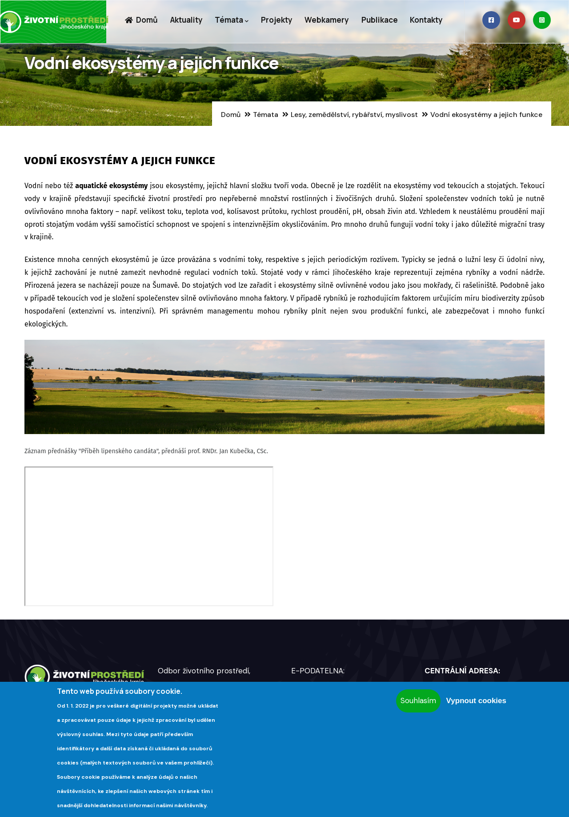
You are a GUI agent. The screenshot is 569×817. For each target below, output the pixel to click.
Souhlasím (418, 700)
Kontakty (430, 21)
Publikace (383, 21)
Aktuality (187, 21)
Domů (141, 21)
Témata (233, 21)
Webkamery (330, 21)
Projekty (279, 21)
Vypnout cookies (476, 700)
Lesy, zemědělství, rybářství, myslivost (354, 114)
